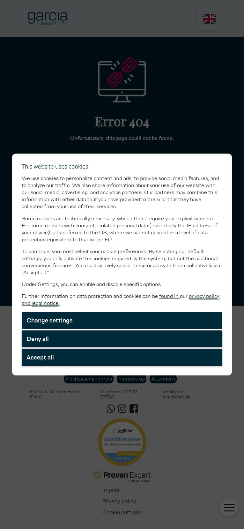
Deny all (37, 339)
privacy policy (204, 296)
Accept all (40, 357)
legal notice (45, 303)
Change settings (49, 320)
